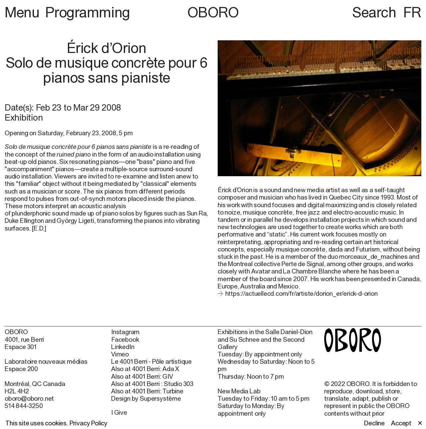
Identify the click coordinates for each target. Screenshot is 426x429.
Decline (374, 423)
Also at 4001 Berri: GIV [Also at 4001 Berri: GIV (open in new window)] (142, 376)
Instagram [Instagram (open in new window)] (125, 331)
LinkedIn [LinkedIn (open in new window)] (122, 346)
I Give (119, 412)
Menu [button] (24, 12)
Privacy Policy (88, 423)
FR (412, 12)
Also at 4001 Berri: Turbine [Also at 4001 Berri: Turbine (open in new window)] (147, 391)
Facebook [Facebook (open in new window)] (125, 339)
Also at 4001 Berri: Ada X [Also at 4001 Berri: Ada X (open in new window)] (145, 368)
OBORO (213, 12)
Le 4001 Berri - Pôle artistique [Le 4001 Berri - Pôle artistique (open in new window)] (151, 361)
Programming (87, 12)
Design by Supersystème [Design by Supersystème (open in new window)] (146, 398)
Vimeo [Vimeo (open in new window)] (120, 354)
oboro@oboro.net (29, 398)
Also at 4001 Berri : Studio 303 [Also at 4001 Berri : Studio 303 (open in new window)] (152, 383)
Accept (401, 423)
